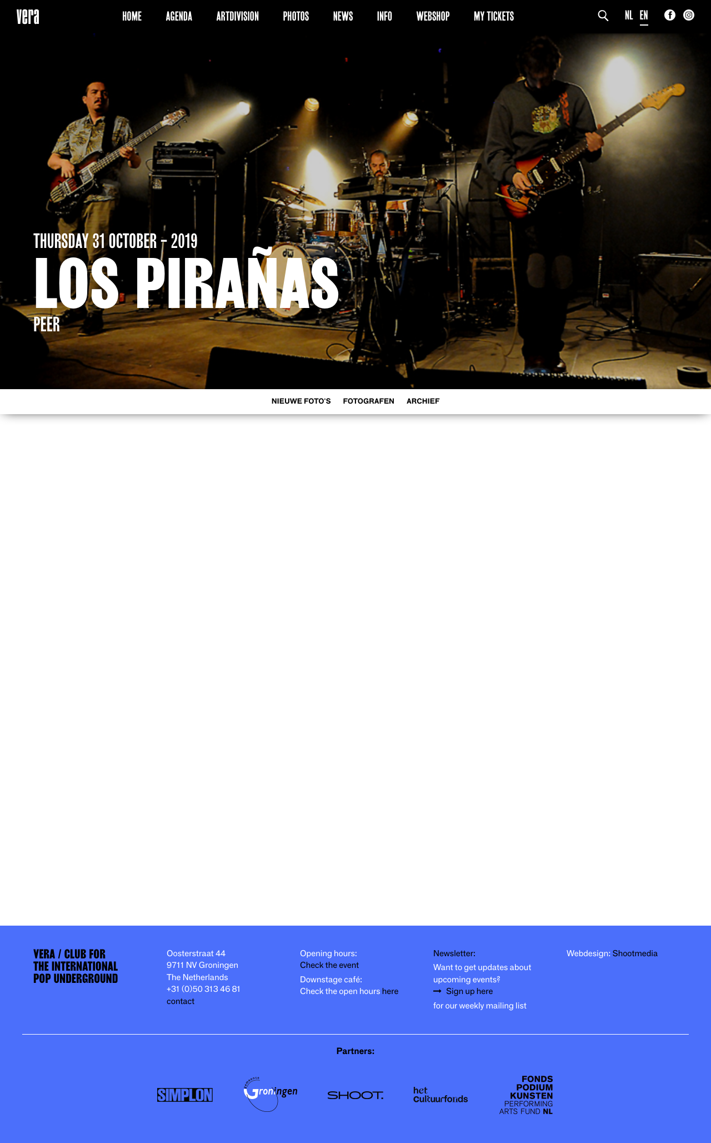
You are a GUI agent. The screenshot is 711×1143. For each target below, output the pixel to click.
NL (629, 15)
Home (132, 16)
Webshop (433, 16)
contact (180, 1001)
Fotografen (368, 401)
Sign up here (469, 991)
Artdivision (238, 16)
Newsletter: (454, 954)
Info (384, 16)
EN (644, 15)
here (390, 991)
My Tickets (494, 16)
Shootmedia (635, 954)
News (343, 16)
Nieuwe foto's (301, 401)
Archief (423, 401)
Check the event (329, 965)
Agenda (179, 16)
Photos (296, 16)
